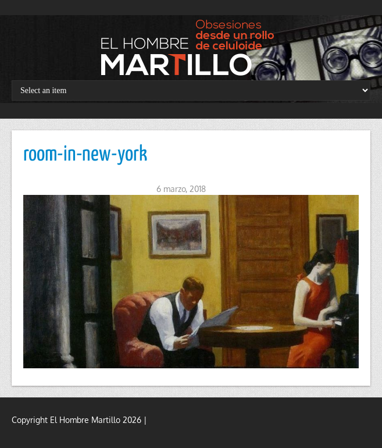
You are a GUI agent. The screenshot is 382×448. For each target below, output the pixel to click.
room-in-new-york (85, 154)
